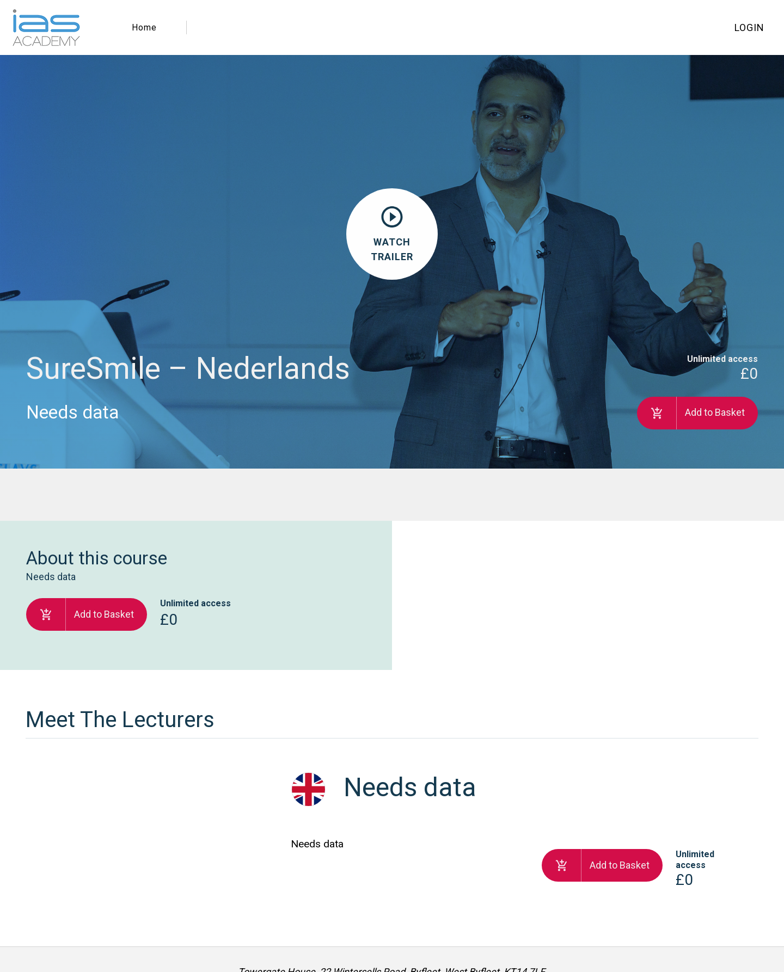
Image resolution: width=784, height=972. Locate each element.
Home (144, 27)
